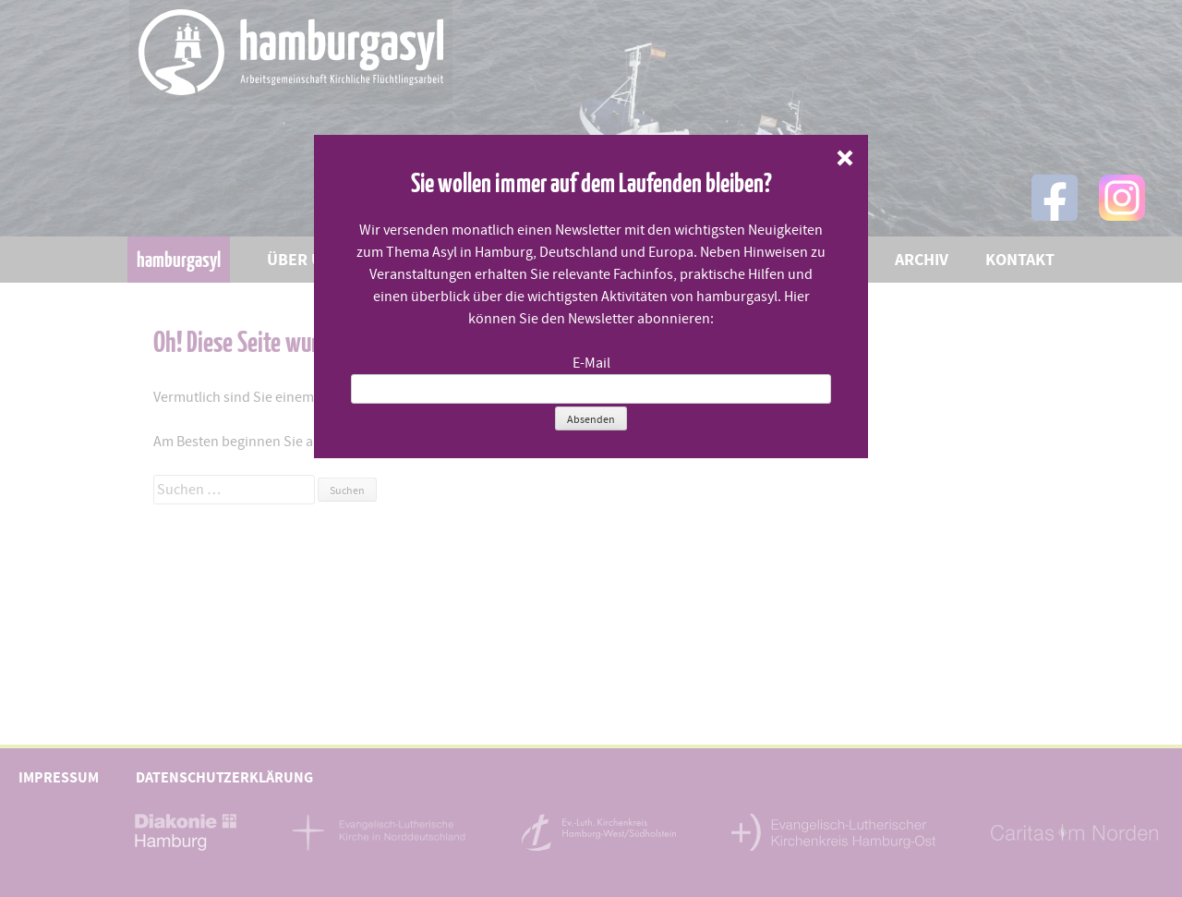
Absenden (591, 419)
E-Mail (591, 363)
